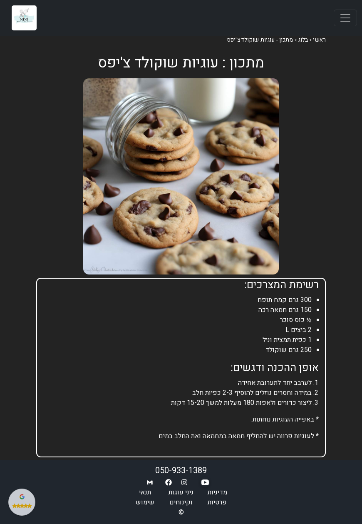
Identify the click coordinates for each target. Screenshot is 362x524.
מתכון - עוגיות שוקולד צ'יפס (260, 40)
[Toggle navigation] (345, 18)
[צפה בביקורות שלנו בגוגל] (21, 502)
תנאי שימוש (145, 497)
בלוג (303, 40)
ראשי (319, 40)
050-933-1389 (181, 470)
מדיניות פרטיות (217, 497)
